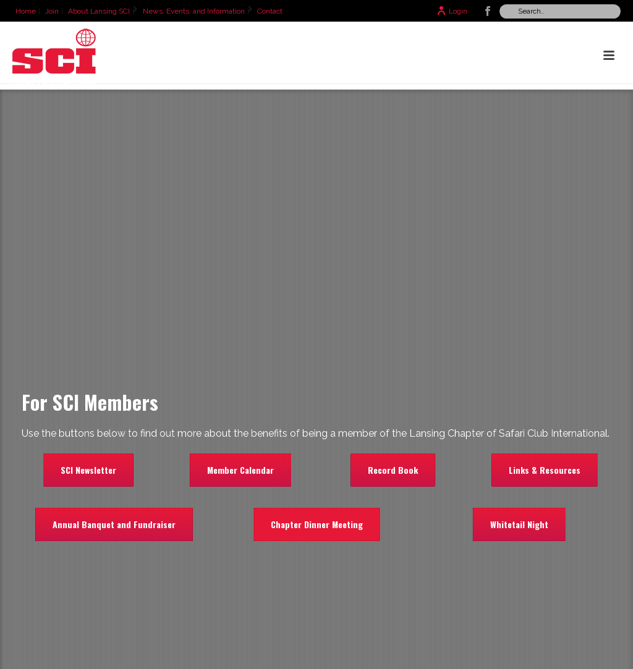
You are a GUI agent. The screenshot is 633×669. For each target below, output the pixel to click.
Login (451, 11)
